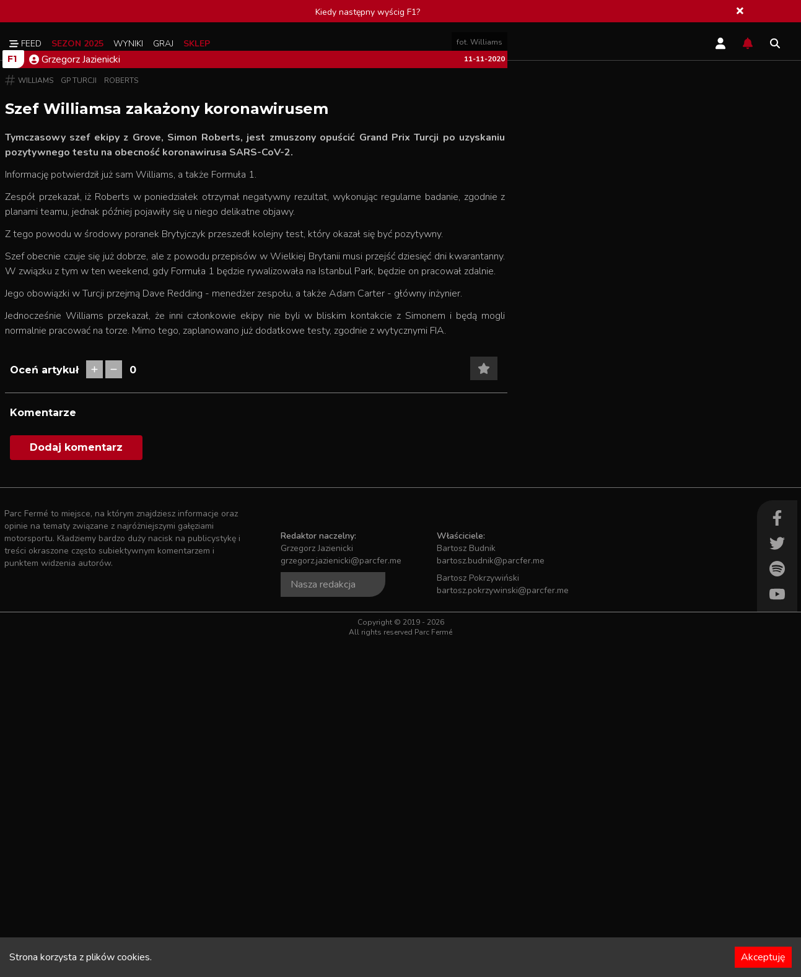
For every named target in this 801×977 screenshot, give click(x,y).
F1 (12, 393)
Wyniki (128, 44)
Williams (35, 415)
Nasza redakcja (323, 919)
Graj (163, 44)
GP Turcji (79, 415)
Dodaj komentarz (76, 782)
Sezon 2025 (77, 44)
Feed (25, 44)
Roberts (121, 415)
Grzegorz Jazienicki (74, 394)
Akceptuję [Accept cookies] (763, 957)
